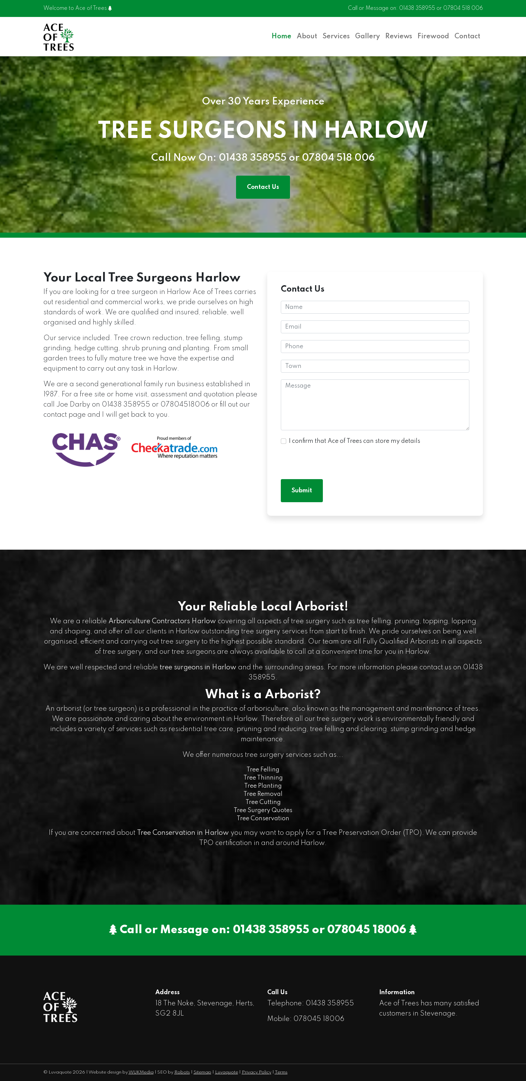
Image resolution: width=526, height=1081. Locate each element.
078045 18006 (366, 930)
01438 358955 (417, 8)
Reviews (398, 36)
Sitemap (202, 1072)
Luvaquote (226, 1072)
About (307, 36)
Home (281, 36)
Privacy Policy (256, 1072)
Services (336, 36)
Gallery (367, 36)
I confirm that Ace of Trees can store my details (354, 441)
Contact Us (263, 187)
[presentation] (332, 459)
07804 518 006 (463, 8)
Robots (182, 1072)
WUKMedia (141, 1072)
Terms (281, 1072)
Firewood (433, 36)
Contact (467, 36)
